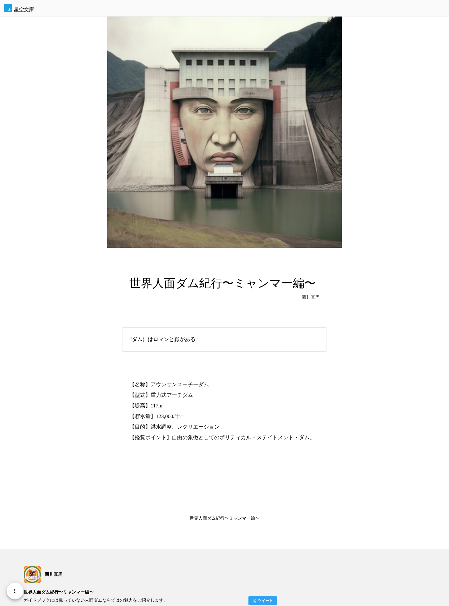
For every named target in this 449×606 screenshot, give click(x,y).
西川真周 (311, 297)
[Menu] (15, 590)
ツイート (265, 601)
